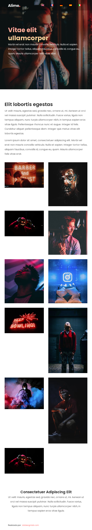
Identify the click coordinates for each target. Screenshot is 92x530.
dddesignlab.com (30, 525)
